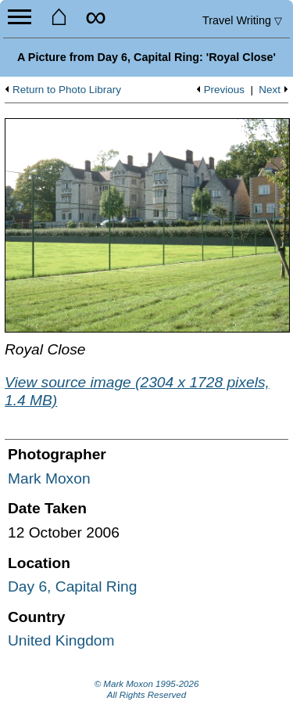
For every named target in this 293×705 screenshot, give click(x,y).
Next (269, 90)
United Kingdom (61, 640)
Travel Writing (242, 20)
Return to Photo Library (67, 90)
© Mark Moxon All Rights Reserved (147, 689)
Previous (224, 90)
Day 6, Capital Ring (72, 586)
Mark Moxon (49, 478)
